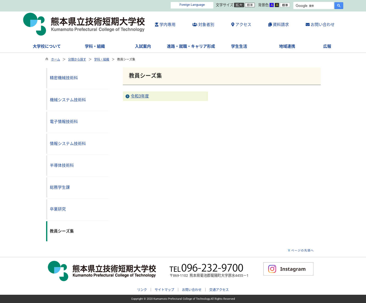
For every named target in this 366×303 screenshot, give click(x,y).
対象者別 (203, 24)
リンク (142, 290)
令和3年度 (140, 96)
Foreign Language (192, 4)
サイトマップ (164, 290)
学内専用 (165, 24)
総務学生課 (60, 187)
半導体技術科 (62, 165)
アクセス (241, 24)
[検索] (313, 6)
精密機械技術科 (64, 78)
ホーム (55, 59)
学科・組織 (101, 59)
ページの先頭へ (302, 250)
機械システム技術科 (68, 100)
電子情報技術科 (64, 121)
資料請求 (278, 24)
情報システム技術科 (68, 143)
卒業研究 (58, 209)
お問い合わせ (320, 24)
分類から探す (77, 59)
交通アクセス (219, 290)
